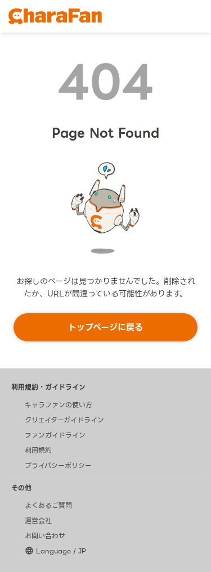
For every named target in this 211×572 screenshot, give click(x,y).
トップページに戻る (105, 327)
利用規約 (38, 450)
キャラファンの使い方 (58, 404)
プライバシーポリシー (58, 465)
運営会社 (38, 520)
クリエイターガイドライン (64, 420)
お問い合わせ (45, 535)
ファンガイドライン (55, 435)
